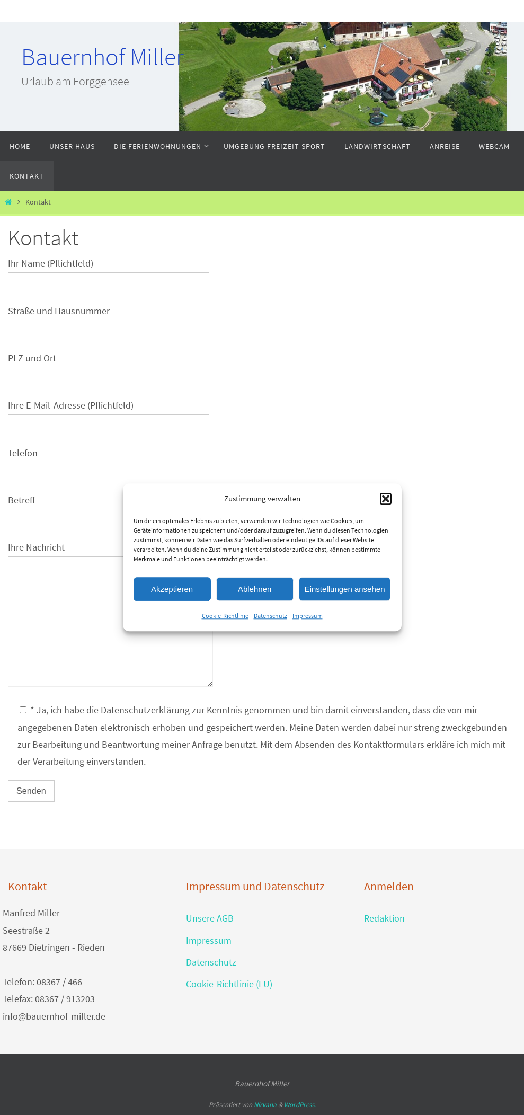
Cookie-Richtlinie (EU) (229, 984)
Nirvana (265, 1104)
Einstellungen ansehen (345, 589)
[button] (385, 498)
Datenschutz (270, 616)
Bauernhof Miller (102, 56)
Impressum (307, 616)
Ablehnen (254, 589)
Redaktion (384, 918)
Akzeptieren (172, 589)
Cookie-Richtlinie (225, 616)
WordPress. (300, 1104)
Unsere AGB (210, 918)
